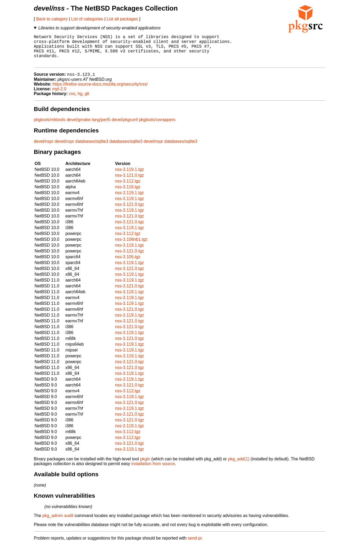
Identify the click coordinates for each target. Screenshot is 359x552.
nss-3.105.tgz (127, 264)
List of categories (87, 19)
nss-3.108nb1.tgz (131, 246)
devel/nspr (44, 148)
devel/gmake (79, 126)
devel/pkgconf (125, 126)
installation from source (153, 471)
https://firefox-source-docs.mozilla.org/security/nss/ (100, 91)
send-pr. (195, 545)
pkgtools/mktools (49, 126)
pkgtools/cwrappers (157, 126)
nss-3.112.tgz (127, 188)
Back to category (52, 19)
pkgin (145, 466)
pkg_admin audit (57, 522)
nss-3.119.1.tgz (129, 176)
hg (80, 101)
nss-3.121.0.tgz (129, 182)
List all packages (122, 19)
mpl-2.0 (59, 96)
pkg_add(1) (238, 466)
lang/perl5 (101, 126)
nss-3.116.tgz (127, 194)
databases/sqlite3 (91, 148)
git (87, 101)
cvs (72, 101)
